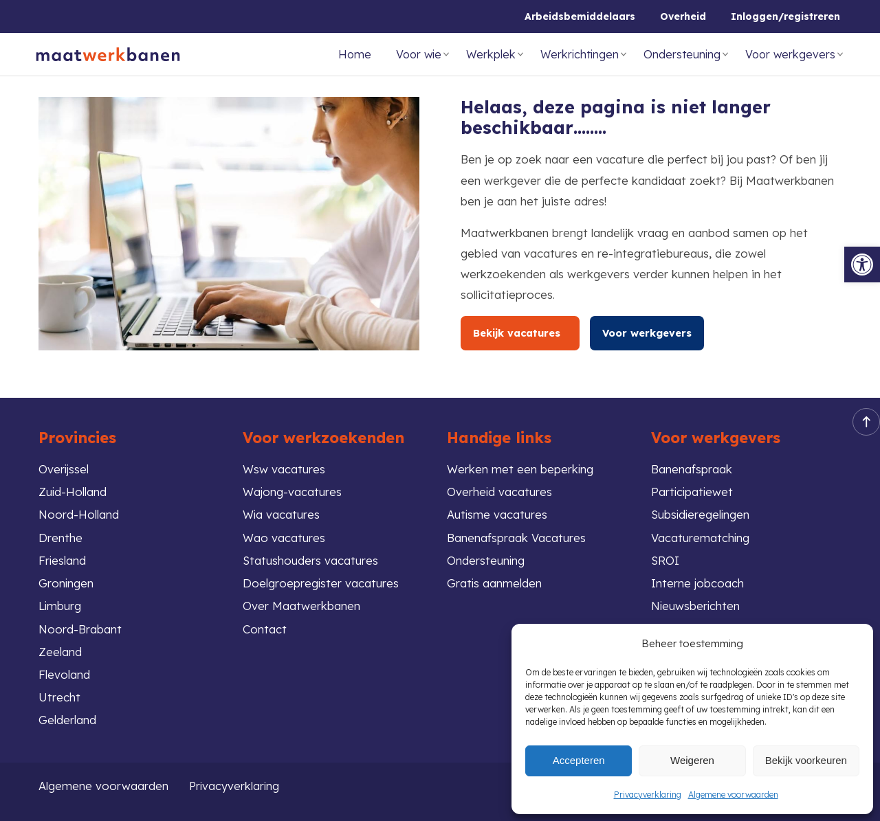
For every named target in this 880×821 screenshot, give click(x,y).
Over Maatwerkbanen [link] (301, 605)
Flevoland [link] (64, 673)
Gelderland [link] (67, 719)
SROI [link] (665, 559)
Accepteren (579, 760)
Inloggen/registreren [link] (785, 16)
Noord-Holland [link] (78, 513)
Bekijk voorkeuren (806, 760)
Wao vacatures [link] (284, 536)
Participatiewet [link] (693, 490)
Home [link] (354, 54)
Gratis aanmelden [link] (494, 581)
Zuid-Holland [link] (72, 490)
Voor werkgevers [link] (790, 54)
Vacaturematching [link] (700, 536)
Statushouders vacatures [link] (311, 559)
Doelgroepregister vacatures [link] (321, 581)
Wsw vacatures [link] (284, 467)
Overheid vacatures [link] (500, 490)
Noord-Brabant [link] (80, 627)
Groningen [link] (66, 581)
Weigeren (692, 760)
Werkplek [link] (491, 54)
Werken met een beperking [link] (520, 467)
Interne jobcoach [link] (698, 581)
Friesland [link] (62, 559)
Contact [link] (265, 627)
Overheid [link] (683, 16)
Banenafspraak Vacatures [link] (516, 536)
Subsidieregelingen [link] (701, 513)
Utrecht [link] (59, 697)
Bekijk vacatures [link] (522, 332)
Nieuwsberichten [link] (696, 605)
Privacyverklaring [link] (647, 794)
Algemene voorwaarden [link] (733, 794)
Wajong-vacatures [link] (292, 490)
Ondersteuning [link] (682, 54)
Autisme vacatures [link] (497, 513)
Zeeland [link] (60, 651)
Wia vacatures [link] (281, 513)
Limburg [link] (60, 605)
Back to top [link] (862, 420)
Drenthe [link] (60, 536)
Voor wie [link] (418, 54)
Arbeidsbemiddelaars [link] (580, 16)
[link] (862, 264)
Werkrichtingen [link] (579, 54)
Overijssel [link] (64, 467)
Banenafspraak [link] (691, 467)
